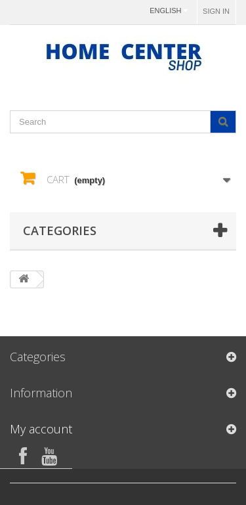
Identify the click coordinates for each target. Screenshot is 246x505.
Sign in (216, 11)
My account (41, 429)
